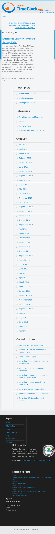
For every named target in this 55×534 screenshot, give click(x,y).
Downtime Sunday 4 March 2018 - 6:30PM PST (33, 383)
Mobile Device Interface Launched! (33, 394)
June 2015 (23, 167)
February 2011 (25, 286)
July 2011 (23, 264)
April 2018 (23, 149)
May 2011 (23, 273)
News (21, 121)
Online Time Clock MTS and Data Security (37, 460)
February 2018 (25, 158)
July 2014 (23, 185)
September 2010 (26, 309)
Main (19, 25)
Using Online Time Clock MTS (31, 130)
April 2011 (23, 278)
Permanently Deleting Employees (33, 345)
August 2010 (24, 313)
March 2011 (24, 282)
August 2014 (24, 180)
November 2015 (25, 162)
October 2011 (24, 251)
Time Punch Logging (27, 357)
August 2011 (24, 260)
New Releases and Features (31, 117)
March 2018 (24, 154)
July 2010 (23, 317)
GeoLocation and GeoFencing (31, 389)
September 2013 (26, 207)
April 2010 (23, 331)
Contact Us (47, 10)
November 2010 (25, 300)
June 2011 (23, 269)
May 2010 (23, 326)
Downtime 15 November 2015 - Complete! (32, 399)
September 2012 (26, 224)
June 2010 (23, 322)
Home (8, 423)
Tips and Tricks (25, 126)
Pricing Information (27, 103)
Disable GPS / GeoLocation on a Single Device (32, 351)
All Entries (23, 145)
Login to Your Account (46, 12)
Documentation (11, 439)
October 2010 (24, 304)
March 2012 (24, 233)
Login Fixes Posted (19, 483)
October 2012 (24, 220)
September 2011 (26, 255)
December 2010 (25, 295)
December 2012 (25, 211)
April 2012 (23, 229)
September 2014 (26, 176)
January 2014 (24, 193)
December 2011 (25, 242)
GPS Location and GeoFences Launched (31, 369)
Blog (7, 436)
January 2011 (24, 291)
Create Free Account (27, 94)
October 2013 (24, 202)
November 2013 (25, 198)
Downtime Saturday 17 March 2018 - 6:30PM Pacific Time (34, 376)
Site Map (9, 442)
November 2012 (25, 216)
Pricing (8, 429)
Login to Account (26, 98)
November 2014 (25, 171)
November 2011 (25, 247)
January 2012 (24, 238)
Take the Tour (10, 426)
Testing (4, 16)
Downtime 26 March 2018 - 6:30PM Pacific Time (33, 362)
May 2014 (23, 189)
